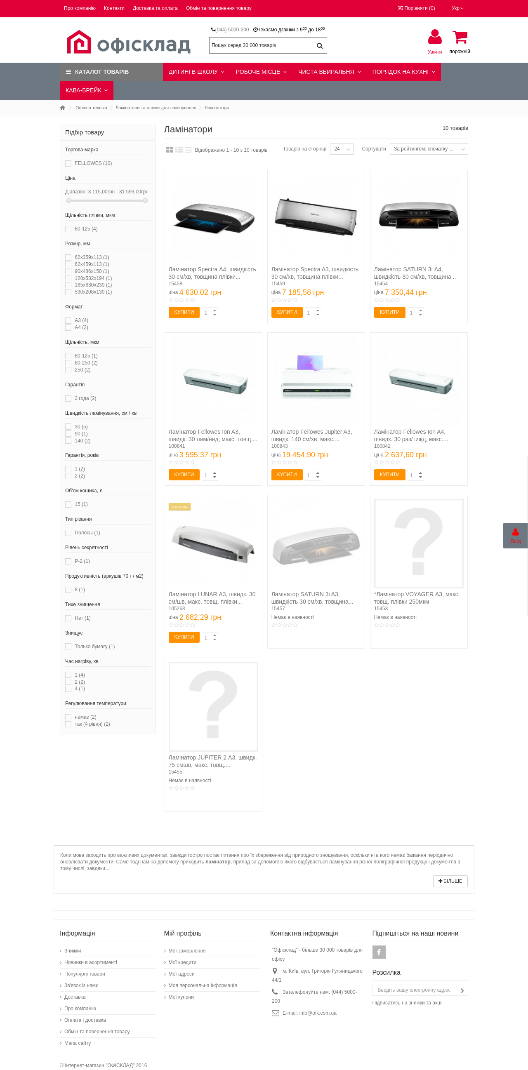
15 (81, 504)
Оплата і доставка (85, 1020)
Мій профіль (183, 933)
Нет (82, 618)
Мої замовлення (187, 951)
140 (82, 441)
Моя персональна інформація (203, 985)
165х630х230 (93, 285)
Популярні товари (84, 974)
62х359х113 (92, 257)
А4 (81, 327)
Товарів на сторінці (304, 149)
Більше (450, 881)
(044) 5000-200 (232, 30)
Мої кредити (183, 962)
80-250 (86, 363)
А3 (81, 320)
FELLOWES (93, 163)
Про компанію (80, 8)
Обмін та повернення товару (219, 8)
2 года (85, 398)
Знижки (72, 951)
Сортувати (374, 149)
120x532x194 (93, 278)
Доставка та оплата (155, 8)
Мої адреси (182, 974)
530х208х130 (93, 292)
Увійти (435, 51)
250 (82, 370)
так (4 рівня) (92, 724)
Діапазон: (76, 192)
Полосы (87, 533)
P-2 (82, 561)
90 (81, 434)
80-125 (86, 229)
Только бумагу (95, 646)
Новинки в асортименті (90, 962)
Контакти (114, 8)
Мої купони (181, 997)
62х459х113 (92, 264)
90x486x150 (92, 271)
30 (81, 427)
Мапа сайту (77, 1043)
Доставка (75, 997)
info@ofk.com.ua (318, 1013)
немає (85, 717)
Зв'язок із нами (81, 985)
